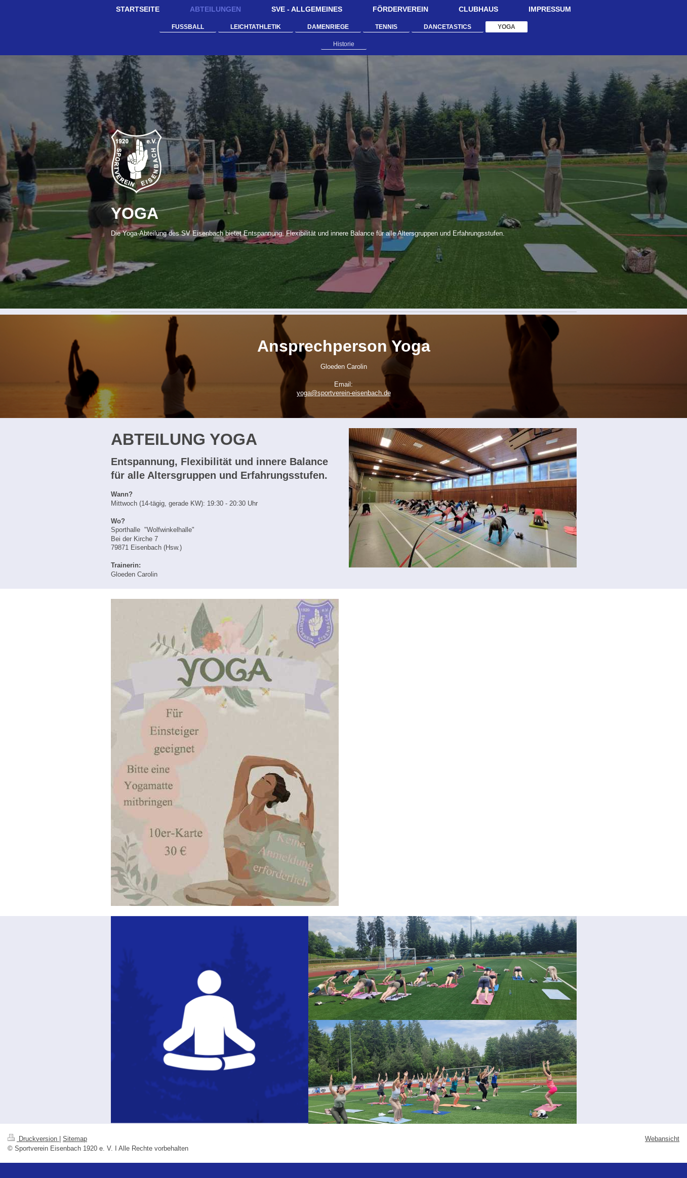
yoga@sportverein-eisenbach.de (344, 393)
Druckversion (33, 1138)
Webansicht (662, 1138)
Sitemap (75, 1138)
